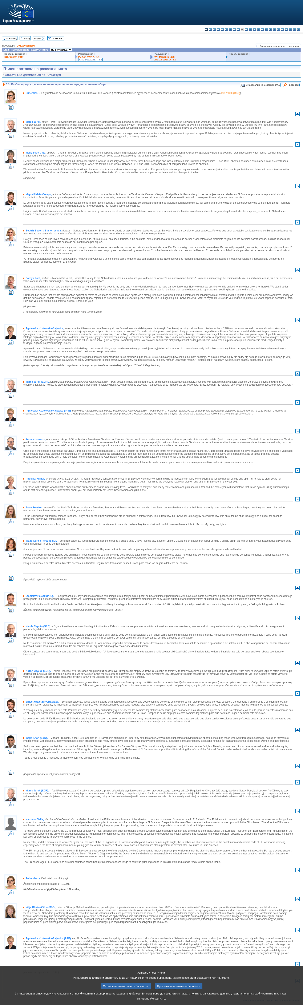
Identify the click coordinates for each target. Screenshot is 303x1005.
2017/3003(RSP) (26, 45)
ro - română (282, 29)
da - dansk (218, 29)
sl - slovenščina (290, 29)
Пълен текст (57, 38)
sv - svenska (298, 29)
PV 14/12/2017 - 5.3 (88, 57)
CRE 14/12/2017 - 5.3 (90, 59)
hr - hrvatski (246, 29)
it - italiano (250, 29)
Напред (37, 38)
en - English (234, 29)
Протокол (293, 85)
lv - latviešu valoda (254, 29)
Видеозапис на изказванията (263, 85)
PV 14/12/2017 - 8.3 (164, 57)
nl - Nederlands (270, 29)
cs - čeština (214, 29)
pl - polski (274, 29)
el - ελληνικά (230, 29)
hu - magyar (262, 29)
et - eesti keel (226, 29)
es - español (210, 29)
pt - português (278, 29)
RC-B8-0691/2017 (14, 57)
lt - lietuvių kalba (258, 29)
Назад (27, 38)
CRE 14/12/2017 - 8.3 (165, 59)
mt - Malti (266, 29)
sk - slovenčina (286, 29)
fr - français (238, 29)
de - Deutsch (222, 29)
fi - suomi (294, 29)
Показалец (12, 38)
